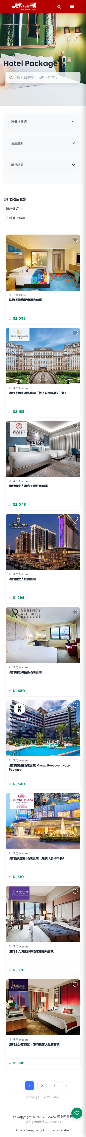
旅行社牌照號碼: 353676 (43, 1122)
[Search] (59, 6)
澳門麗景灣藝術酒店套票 (25, 672)
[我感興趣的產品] (76, 1113)
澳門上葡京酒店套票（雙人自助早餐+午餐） (38, 393)
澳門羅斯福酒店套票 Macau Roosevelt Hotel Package (39, 768)
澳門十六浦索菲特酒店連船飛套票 (31, 951)
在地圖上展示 (15, 218)
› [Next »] (66, 1086)
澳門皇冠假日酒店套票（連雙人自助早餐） (37, 858)
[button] (75, 239)
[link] (43, 279)
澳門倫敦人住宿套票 (22, 579)
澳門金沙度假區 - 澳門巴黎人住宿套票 (34, 1045)
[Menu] (72, 6)
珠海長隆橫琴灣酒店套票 (25, 300)
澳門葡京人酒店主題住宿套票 (28, 486)
